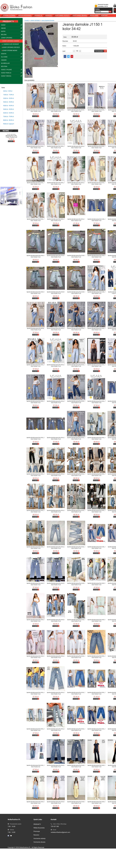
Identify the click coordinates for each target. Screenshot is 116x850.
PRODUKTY (37, 824)
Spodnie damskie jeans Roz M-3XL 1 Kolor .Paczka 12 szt (76, 110)
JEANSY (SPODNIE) (35, 20)
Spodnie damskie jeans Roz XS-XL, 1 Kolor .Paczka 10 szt (35, 147)
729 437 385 (55, 826)
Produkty (27, 20)
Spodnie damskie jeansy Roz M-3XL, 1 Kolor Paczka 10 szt (35, 329)
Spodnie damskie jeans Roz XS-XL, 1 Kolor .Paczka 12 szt (96, 110)
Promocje (37, 831)
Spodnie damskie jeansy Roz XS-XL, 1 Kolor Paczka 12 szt (76, 329)
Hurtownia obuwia (39, 842)
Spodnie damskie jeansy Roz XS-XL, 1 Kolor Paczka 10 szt (56, 329)
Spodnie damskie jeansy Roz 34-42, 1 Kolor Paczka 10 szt (35, 584)
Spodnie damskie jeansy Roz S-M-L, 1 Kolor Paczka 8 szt (36, 766)
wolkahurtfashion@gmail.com (60, 832)
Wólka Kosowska (39, 828)
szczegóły (10, 138)
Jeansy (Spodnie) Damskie (47, 20)
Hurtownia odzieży (39, 838)
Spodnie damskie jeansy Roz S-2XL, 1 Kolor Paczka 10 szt (96, 219)
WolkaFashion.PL (25, 847)
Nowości (36, 835)
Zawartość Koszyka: (103, 5)
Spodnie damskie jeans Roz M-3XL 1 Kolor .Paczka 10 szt (35, 110)
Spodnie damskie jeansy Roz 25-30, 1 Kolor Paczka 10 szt (35, 256)
